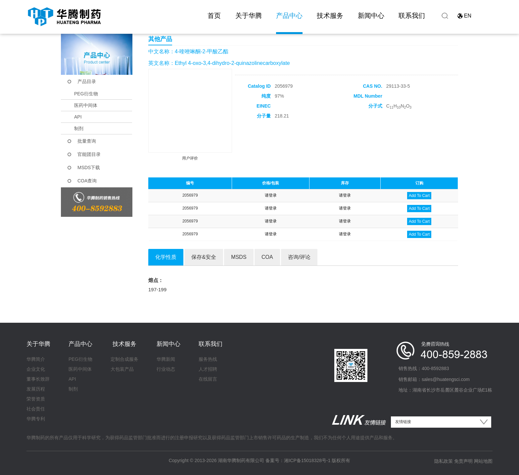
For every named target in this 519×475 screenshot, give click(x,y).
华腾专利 (35, 418)
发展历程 (35, 389)
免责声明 (463, 461)
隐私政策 (443, 461)
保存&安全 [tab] (203, 257)
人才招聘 (208, 369)
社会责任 (35, 408)
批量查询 (86, 141)
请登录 (271, 195)
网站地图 (483, 461)
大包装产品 (122, 369)
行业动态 (166, 369)
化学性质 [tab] (165, 257)
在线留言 (208, 379)
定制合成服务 (124, 359)
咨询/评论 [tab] (299, 257)
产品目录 (86, 81)
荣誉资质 (35, 399)
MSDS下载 (88, 167)
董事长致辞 (38, 379)
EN (467, 16)
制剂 (78, 128)
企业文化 (35, 369)
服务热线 (208, 359)
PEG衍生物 (86, 93)
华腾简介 (35, 359)
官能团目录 (89, 154)
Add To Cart (419, 195)
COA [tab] (267, 257)
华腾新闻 (166, 359)
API (78, 116)
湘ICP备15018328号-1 (307, 460)
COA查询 (87, 180)
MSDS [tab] (238, 257)
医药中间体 (85, 105)
